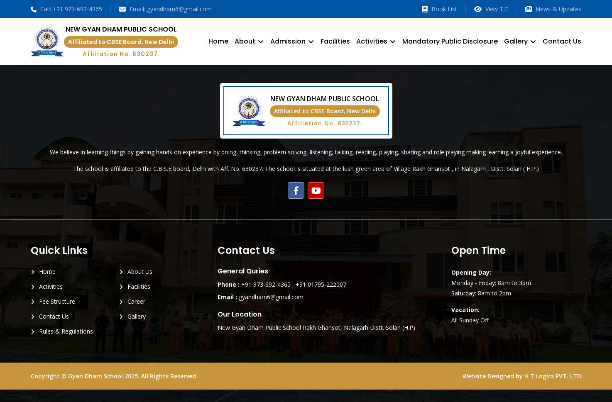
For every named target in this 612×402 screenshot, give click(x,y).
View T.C (491, 9)
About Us (139, 271)
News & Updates (553, 9)
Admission (288, 41)
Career (136, 301)
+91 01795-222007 (321, 284)
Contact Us (562, 41)
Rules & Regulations (66, 331)
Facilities (335, 41)
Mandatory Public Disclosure (450, 41)
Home (218, 41)
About (245, 41)
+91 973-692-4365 (266, 284)
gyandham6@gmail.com (271, 297)
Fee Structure (57, 301)
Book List (439, 9)
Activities (371, 41)
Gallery (516, 41)
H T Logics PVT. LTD (552, 376)
